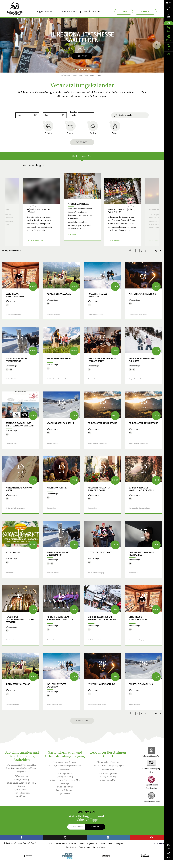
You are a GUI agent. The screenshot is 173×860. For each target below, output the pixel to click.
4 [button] (82, 69)
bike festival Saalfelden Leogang (38, 211)
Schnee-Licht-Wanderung (141, 684)
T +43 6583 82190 (100, 765)
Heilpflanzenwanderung (59, 358)
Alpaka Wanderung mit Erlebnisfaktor (17, 359)
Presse (102, 843)
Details (79, 243)
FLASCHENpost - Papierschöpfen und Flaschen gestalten (20, 620)
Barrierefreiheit (99, 847)
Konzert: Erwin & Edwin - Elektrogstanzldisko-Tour (60, 618)
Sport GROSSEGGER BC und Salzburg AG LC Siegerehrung (102, 618)
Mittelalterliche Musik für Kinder (19, 489)
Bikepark (119, 843)
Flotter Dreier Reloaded (100, 552)
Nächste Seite (82, 721)
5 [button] (84, 69)
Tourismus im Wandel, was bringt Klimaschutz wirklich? (20, 424)
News (110, 843)
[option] (82, 45)
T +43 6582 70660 (13, 768)
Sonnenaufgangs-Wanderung (102, 423)
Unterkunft (145, 11)
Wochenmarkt (13, 552)
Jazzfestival (71, 847)
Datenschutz (84, 847)
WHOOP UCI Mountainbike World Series (120, 211)
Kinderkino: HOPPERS (57, 487)
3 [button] (79, 69)
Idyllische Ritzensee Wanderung (97, 295)
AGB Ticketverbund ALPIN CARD (63, 843)
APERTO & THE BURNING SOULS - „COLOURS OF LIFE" (102, 359)
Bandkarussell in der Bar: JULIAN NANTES (141, 553)
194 (155, 250)
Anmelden (95, 827)
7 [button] (90, 69)
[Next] (157, 45)
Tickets (124, 11)
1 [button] (73, 69)
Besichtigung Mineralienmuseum (15, 295)
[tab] (168, 2)
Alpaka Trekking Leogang (59, 294)
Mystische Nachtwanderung (142, 294)
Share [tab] (168, 855)
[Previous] (33, 209)
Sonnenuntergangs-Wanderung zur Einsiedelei (142, 489)
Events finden (82, 142)
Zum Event (82, 56)
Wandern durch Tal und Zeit (60, 423)
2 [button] (76, 69)
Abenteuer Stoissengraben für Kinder (142, 359)
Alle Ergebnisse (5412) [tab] (82, 156)
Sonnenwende (156, 209)
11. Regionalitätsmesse (78, 204)
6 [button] (87, 69)
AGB (82, 843)
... (150, 250)
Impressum (92, 843)
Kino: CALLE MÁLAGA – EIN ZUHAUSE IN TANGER (99, 489)
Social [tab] (168, 847)
